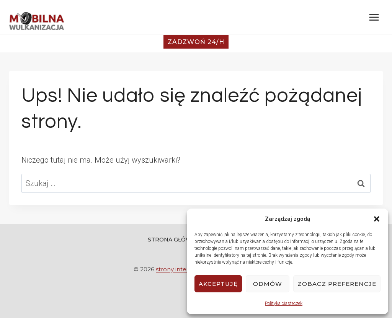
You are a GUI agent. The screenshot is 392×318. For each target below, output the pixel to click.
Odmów (267, 283)
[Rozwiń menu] (374, 17)
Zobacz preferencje (336, 283)
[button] (377, 219)
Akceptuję (218, 283)
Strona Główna (174, 239)
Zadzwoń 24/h (196, 42)
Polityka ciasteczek (283, 303)
